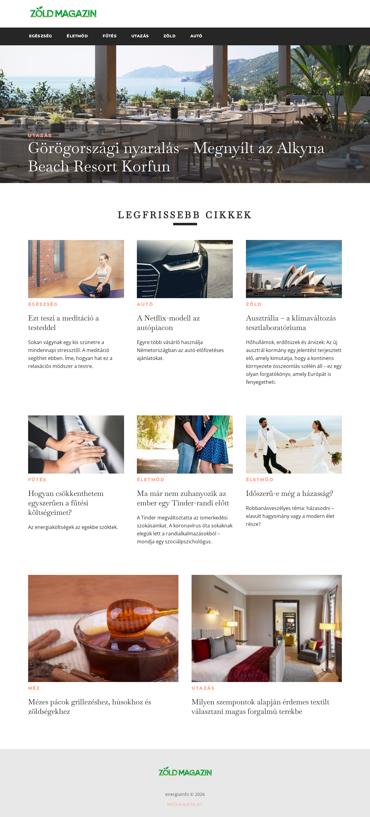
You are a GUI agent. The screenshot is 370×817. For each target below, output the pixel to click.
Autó (145, 304)
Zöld (254, 304)
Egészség (43, 304)
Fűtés (37, 479)
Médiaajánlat (185, 804)
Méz (34, 688)
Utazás (40, 135)
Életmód (151, 479)
